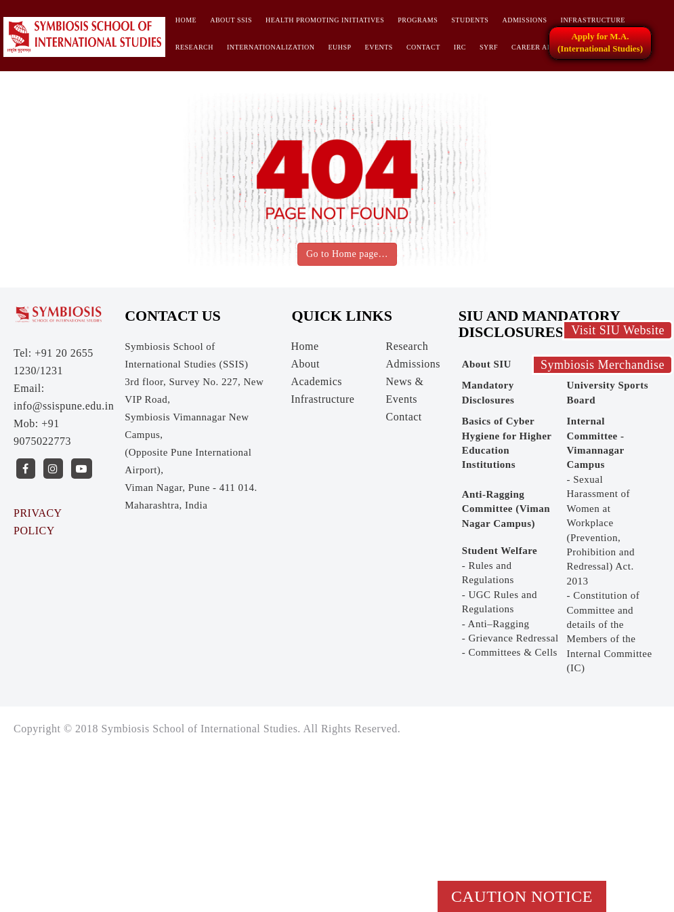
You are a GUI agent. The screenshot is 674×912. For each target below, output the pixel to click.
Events (379, 47)
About (305, 364)
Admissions (524, 20)
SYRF (489, 47)
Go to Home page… (347, 254)
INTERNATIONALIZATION (270, 47)
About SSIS (231, 20)
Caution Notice (522, 896)
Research (194, 47)
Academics (316, 381)
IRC (460, 47)
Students (469, 20)
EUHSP (339, 47)
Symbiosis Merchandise (603, 365)
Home (185, 20)
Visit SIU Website (618, 330)
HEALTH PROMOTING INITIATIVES (325, 20)
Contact (423, 47)
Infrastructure (593, 20)
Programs (418, 20)
